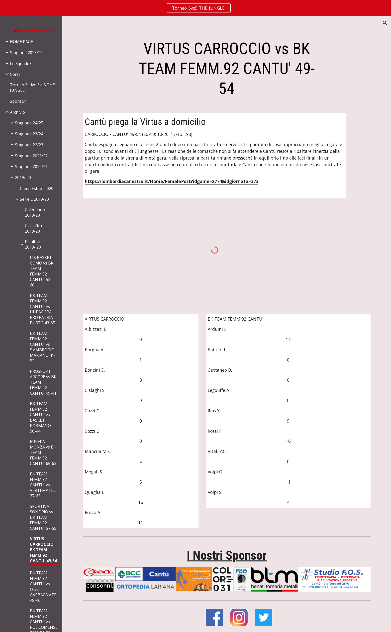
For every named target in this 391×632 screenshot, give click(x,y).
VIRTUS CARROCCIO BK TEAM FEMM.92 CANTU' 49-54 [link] (43, 549)
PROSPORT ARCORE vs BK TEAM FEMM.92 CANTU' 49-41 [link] (43, 382)
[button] (385, 23)
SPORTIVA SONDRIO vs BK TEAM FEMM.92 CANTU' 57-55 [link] (43, 517)
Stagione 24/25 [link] (29, 123)
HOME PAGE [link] (21, 41)
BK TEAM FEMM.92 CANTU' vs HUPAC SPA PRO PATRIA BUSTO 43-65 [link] (42, 309)
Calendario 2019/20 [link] (35, 212)
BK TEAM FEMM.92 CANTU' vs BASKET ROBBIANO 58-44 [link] (40, 417)
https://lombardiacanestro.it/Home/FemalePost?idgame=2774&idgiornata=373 (171, 181)
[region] (195, 8)
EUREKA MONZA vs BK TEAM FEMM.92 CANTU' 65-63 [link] (43, 452)
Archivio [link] (17, 112)
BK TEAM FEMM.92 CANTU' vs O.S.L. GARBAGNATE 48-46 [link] (43, 586)
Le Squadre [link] (20, 63)
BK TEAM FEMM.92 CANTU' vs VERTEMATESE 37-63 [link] (44, 485)
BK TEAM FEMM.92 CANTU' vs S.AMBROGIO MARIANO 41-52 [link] (43, 347)
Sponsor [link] (18, 101)
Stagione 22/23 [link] (29, 145)
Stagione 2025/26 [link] (26, 52)
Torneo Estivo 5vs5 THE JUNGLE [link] (32, 87)
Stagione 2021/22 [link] (31, 156)
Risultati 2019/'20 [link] (33, 244)
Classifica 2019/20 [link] (33, 228)
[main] (226, 69)
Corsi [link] (15, 74)
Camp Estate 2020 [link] (36, 188)
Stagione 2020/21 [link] (31, 166)
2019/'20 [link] (23, 177)
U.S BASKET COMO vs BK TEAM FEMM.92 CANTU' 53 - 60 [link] (41, 271)
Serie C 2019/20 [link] (34, 199)
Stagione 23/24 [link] (29, 134)
